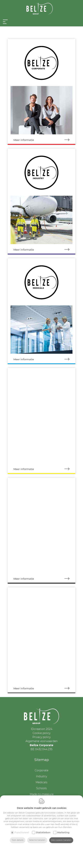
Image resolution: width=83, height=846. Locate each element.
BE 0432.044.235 (41, 749)
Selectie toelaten (37, 840)
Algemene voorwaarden (41, 741)
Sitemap (41, 760)
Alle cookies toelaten (61, 840)
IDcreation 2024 (41, 729)
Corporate (41, 770)
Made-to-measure (41, 794)
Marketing (63, 832)
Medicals (41, 782)
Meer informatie (44, 140)
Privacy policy (41, 737)
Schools (41, 788)
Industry (41, 776)
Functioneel (22, 832)
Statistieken (43, 832)
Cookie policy (41, 733)
